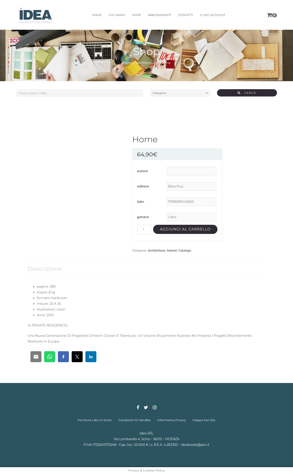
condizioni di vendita (134, 420)
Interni (172, 250)
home (97, 15)
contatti (185, 15)
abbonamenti (159, 15)
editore (143, 186)
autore (142, 171)
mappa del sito (204, 420)
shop (136, 15)
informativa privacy (171, 420)
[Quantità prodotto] (144, 229)
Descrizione (44, 268)
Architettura (146, 63)
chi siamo (117, 15)
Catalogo (184, 250)
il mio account (212, 15)
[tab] (44, 268)
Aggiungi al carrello (185, 229)
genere (143, 217)
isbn (140, 202)
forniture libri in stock (94, 420)
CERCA (247, 92)
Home (127, 63)
